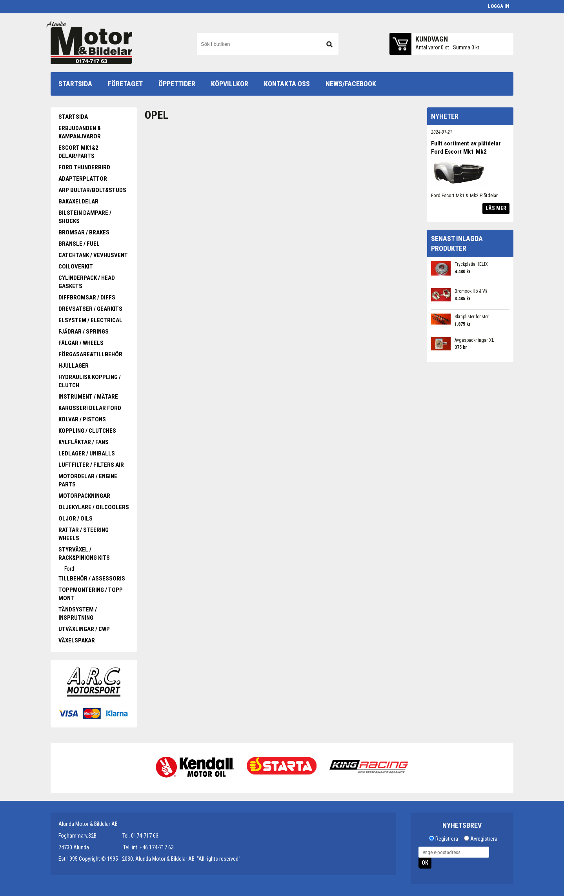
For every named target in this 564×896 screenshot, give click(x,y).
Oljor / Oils (75, 518)
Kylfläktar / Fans (83, 442)
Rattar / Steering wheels (83, 534)
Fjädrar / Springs (83, 331)
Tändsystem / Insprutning (77, 613)
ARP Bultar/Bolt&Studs (92, 190)
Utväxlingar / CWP (84, 629)
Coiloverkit (75, 266)
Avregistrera (483, 839)
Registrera (446, 839)
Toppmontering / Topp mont (90, 594)
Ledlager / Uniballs (86, 453)
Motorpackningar (84, 495)
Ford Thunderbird (84, 167)
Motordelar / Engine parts (87, 480)
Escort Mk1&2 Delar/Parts (78, 152)
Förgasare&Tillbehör (90, 354)
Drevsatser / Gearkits (90, 308)
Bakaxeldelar (78, 201)
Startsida (73, 116)
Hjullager (73, 365)
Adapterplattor (82, 178)
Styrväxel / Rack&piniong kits (84, 553)
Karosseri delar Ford (89, 408)
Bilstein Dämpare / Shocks (84, 217)
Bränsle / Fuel (79, 243)
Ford (69, 569)
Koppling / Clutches (87, 430)
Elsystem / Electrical (90, 320)
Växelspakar (76, 640)
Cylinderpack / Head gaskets (86, 282)
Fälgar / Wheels (81, 342)
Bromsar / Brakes (83, 232)
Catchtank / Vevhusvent (93, 255)
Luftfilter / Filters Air (91, 464)
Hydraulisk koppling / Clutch (89, 381)
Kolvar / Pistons (82, 419)
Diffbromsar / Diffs (86, 297)
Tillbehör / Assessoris (91, 578)
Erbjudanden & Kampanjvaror (79, 132)
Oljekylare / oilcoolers (93, 507)
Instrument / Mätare (88, 396)
